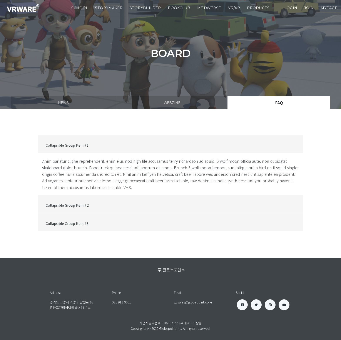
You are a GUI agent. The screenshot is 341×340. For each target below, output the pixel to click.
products (258, 8)
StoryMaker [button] (109, 8)
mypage (329, 8)
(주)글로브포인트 (170, 270)
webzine (172, 102)
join (309, 8)
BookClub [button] (179, 8)
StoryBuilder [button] (145, 8)
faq (279, 102)
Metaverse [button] (209, 8)
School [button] (79, 8)
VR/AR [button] (234, 8)
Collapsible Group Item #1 (67, 145)
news (63, 102)
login (290, 8)
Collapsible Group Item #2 (67, 205)
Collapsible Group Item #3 (67, 223)
